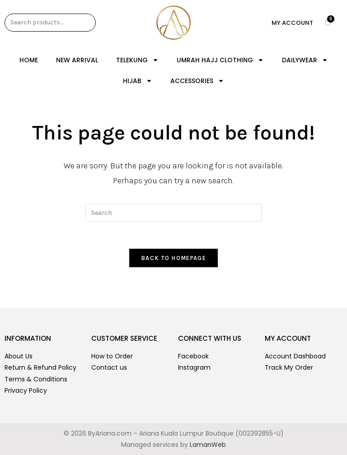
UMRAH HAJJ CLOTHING (220, 60)
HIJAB (137, 80)
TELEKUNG (137, 60)
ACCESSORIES (197, 80)
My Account (292, 23)
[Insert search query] (173, 213)
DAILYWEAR (305, 60)
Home (28, 60)
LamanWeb (208, 444)
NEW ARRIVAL (77, 60)
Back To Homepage (173, 258)
